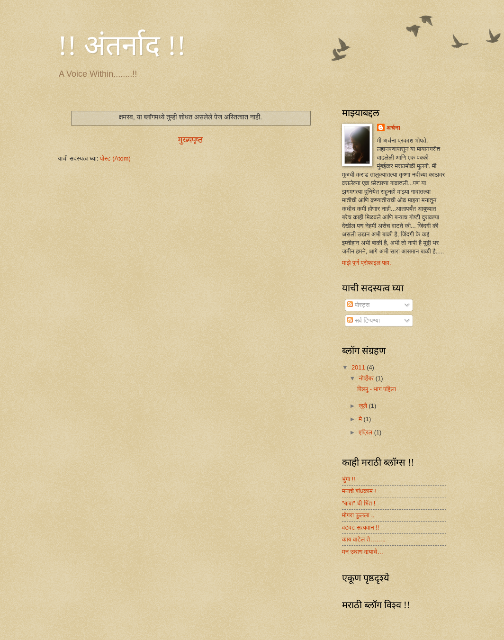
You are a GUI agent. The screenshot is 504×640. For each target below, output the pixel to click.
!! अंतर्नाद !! (122, 45)
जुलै (364, 405)
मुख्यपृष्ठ (190, 139)
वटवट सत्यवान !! (360, 527)
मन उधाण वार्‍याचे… (362, 551)
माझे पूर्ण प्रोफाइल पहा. (366, 262)
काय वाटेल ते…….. (364, 539)
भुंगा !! (348, 479)
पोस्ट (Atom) (115, 158)
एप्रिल (366, 432)
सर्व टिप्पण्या (363, 320)
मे (361, 419)
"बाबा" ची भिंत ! (358, 503)
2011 (359, 367)
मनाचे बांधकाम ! (359, 491)
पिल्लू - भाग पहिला (376, 389)
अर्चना (393, 127)
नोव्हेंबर (367, 378)
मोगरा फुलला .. (358, 515)
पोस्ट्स (358, 304)
